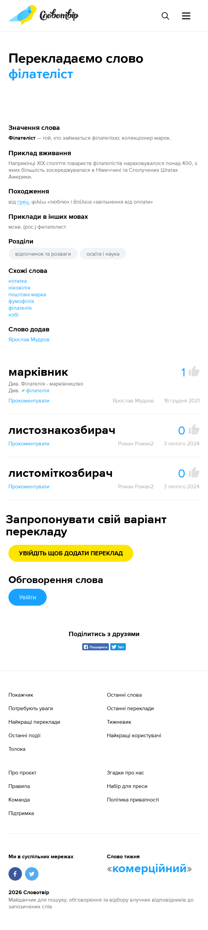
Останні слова (124, 695)
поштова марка (27, 294)
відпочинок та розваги (43, 254)
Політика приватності (133, 799)
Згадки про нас (125, 772)
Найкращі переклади (34, 722)
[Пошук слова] (165, 16)
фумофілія (21, 301)
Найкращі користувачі (134, 735)
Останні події (24, 735)
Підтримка (21, 813)
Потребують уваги (30, 708)
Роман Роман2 (136, 443)
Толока (16, 749)
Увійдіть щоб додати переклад (71, 554)
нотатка (17, 281)
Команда (19, 799)
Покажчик (20, 695)
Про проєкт (22, 772)
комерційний (149, 869)
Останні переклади (130, 708)
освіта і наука (103, 254)
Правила (19, 786)
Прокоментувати (28, 400)
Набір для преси (127, 786)
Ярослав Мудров (29, 339)
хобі (13, 314)
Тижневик (119, 722)
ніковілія (19, 287)
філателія (20, 308)
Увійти (27, 597)
